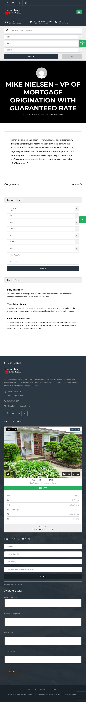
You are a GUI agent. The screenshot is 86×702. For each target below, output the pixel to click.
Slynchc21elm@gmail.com (19, 406)
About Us (43, 689)
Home (28, 689)
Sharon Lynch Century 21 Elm (43, 529)
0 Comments (58, 114)
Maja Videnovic (12, 184)
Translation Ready (16, 304)
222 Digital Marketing (68, 694)
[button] (82, 43)
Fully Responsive (16, 290)
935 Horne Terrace (43, 480)
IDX (35, 689)
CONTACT (53, 689)
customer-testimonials (40, 114)
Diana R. (77, 184)
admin (28, 114)
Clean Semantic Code (18, 318)
